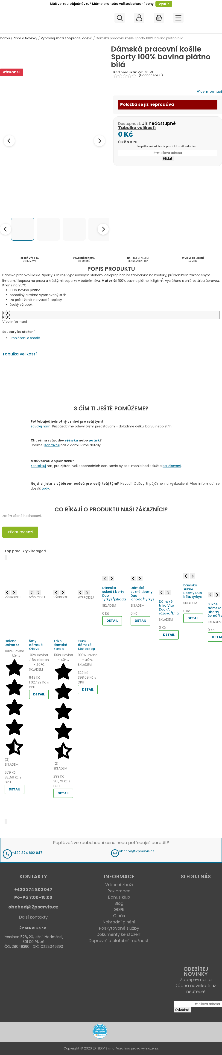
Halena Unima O (12, 643)
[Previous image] (9, 140)
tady (45, 488)
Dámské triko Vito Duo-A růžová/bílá (169, 607)
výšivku (71, 440)
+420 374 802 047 (27, 852)
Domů (5, 38)
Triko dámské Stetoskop (86, 645)
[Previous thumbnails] (5, 229)
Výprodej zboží (52, 38)
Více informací (209, 91)
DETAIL (14, 789)
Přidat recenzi (20, 532)
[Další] (6, 821)
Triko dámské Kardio (60, 645)
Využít (164, 4)
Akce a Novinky (25, 38)
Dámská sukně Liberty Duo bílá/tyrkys (192, 591)
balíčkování (172, 466)
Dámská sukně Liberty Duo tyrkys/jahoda (114, 593)
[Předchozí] (6, 557)
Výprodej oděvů (79, 38)
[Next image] (99, 140)
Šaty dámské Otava (36, 645)
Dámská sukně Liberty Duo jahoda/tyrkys (142, 593)
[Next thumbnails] (103, 229)
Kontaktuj (52, 445)
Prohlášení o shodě (25, 338)
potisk (94, 440)
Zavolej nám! (41, 426)
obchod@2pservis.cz (136, 851)
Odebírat (182, 1009)
